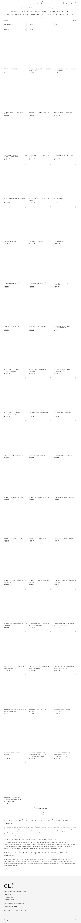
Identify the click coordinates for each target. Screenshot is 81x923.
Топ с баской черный (37, 283)
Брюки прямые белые (62, 412)
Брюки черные (59, 198)
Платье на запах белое (63, 112)
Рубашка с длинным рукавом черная (12, 413)
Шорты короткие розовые (64, 497)
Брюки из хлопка (36, 241)
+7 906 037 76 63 (9, 899)
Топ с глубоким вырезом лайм (14, 113)
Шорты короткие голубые (14, 497)
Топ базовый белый (12, 326)
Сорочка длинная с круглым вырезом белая (65, 70)
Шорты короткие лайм (38, 539)
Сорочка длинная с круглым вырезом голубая (15, 156)
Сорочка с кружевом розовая (12, 754)
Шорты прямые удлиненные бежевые (15, 581)
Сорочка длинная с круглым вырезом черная (15, 710)
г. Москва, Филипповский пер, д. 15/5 (15, 903)
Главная (6, 8)
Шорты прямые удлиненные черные (65, 581)
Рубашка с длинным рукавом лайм (62, 370)
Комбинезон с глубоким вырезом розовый (39, 624)
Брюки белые (59, 241)
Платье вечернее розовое (14, 69)
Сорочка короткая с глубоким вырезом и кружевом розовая (37, 754)
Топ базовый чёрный (37, 326)
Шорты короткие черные (64, 539)
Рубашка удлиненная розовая (37, 370)
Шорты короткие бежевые (39, 497)
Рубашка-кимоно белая (63, 155)
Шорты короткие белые (13, 539)
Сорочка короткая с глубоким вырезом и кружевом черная (62, 754)
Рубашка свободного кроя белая (39, 199)
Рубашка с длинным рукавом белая (62, 327)
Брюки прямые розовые (13, 456)
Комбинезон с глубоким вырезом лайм (39, 667)
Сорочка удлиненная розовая (37, 710)
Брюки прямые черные (63, 456)
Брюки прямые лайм (37, 456)
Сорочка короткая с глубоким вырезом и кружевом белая (12, 799)
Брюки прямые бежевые (38, 412)
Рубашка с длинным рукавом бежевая (12, 370)
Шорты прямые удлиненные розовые (15, 624)
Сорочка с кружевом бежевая (62, 710)
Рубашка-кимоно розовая (14, 198)
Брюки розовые (10, 241)
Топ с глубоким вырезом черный (64, 284)
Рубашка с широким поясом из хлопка (40, 70)
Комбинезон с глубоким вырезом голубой (64, 624)
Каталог (15, 8)
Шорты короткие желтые (39, 112)
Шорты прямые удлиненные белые (40, 581)
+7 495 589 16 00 (9, 897)
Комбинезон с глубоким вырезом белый (14, 667)
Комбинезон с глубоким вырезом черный (64, 667)
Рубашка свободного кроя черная (39, 156)
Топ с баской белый (12, 283)
